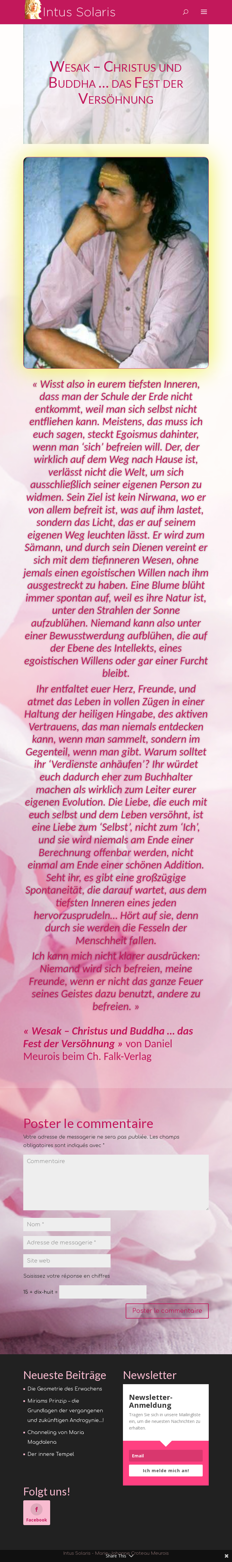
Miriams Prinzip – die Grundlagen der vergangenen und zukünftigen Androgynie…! (65, 1410)
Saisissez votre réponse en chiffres (66, 1276)
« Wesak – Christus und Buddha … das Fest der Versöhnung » (108, 1037)
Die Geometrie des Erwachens (64, 1389)
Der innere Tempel (50, 1454)
